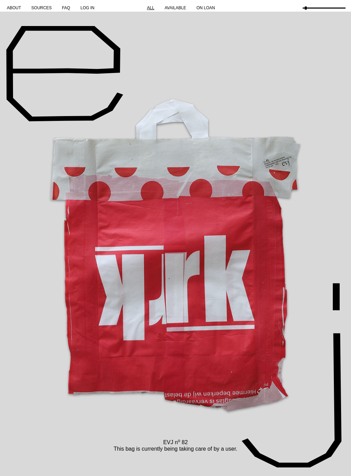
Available (175, 7)
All (150, 7)
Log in (88, 7)
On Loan (205, 7)
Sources (41, 7)
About (14, 7)
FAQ (66, 7)
